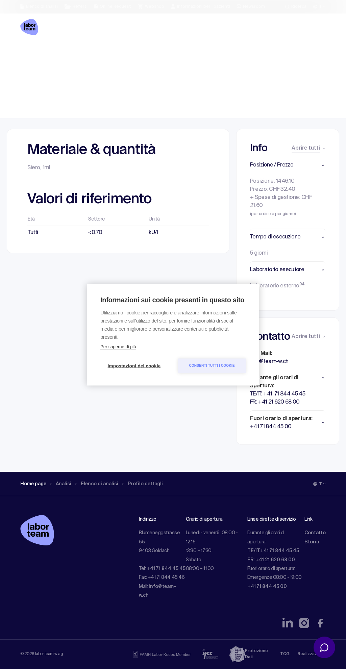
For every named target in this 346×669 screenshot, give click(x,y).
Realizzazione (312, 654)
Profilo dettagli (147, 52)
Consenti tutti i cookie (211, 365)
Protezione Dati (256, 654)
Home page (34, 52)
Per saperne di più (118, 346)
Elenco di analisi (99, 52)
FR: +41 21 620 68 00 (271, 560)
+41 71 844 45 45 (166, 568)
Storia (311, 542)
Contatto (315, 533)
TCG (285, 654)
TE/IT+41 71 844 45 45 (273, 550)
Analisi (64, 52)
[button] (287, 165)
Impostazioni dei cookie (134, 365)
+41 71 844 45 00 (267, 586)
